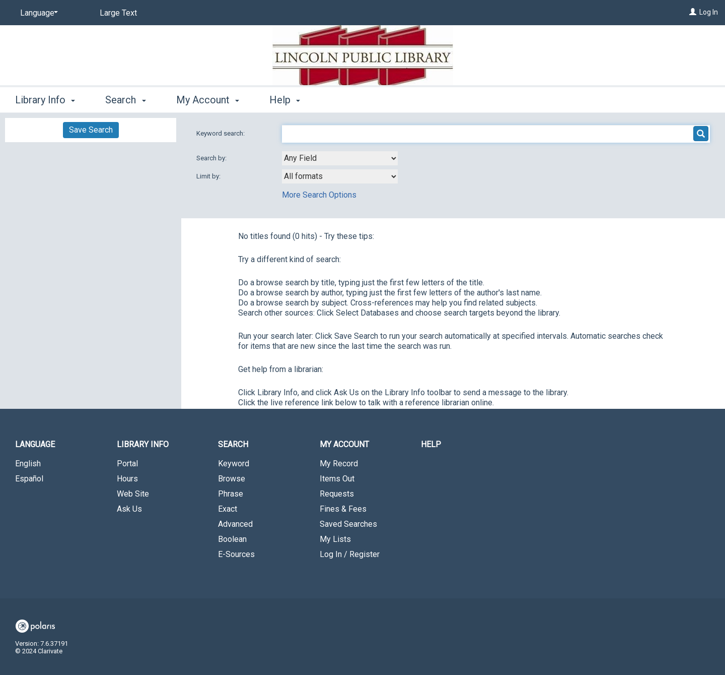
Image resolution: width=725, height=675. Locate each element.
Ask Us (129, 509)
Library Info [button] (45, 100)
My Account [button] (207, 100)
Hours (127, 478)
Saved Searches (348, 524)
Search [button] (125, 100)
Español (29, 478)
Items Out (337, 478)
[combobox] (340, 158)
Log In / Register (350, 554)
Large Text (118, 13)
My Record (339, 463)
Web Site (133, 494)
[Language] (37, 13)
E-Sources (236, 554)
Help (431, 444)
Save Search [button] (91, 130)
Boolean (232, 539)
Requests (337, 494)
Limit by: (209, 176)
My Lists (335, 539)
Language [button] (35, 444)
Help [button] (284, 100)
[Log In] (692, 12)
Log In (708, 12)
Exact (227, 509)
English (28, 463)
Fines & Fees (343, 509)
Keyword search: (221, 133)
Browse (231, 478)
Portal (127, 463)
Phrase (230, 494)
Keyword (233, 463)
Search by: (212, 158)
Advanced (235, 524)
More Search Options (319, 195)
